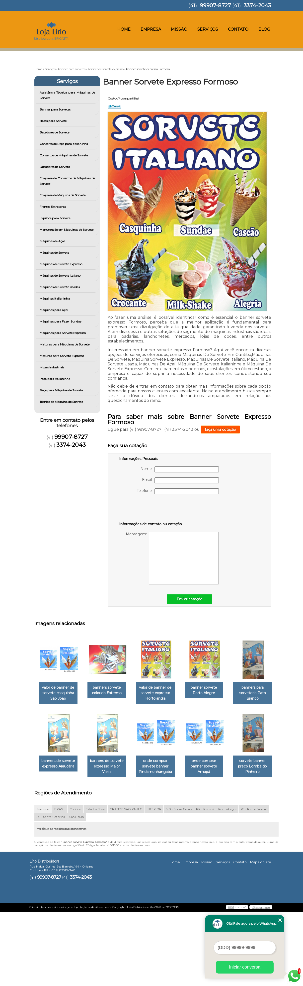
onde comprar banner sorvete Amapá (59, 840)
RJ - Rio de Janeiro (254, 883)
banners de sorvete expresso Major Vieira (160, 767)
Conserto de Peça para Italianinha (64, 144)
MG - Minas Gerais (179, 883)
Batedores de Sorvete (55, 132)
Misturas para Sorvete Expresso (62, 356)
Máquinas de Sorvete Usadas (60, 287)
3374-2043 (257, 5)
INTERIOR (154, 883)
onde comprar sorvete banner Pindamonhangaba (210, 767)
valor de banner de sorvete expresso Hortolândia (160, 693)
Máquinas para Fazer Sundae (61, 321)
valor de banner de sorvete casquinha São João (59, 693)
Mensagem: (172, 558)
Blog (264, 29)
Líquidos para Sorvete (55, 218)
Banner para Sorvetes (55, 109)
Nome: (180, 469)
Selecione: (43, 883)
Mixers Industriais (52, 367)
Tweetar (114, 106)
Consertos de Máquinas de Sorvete (64, 155)
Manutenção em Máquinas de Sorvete (67, 229)
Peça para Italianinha (55, 379)
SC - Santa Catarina (50, 891)
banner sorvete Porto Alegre (211, 691)
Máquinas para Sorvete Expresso (63, 333)
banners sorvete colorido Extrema (110, 691)
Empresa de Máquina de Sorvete (63, 195)
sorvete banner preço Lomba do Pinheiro (109, 840)
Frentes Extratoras (53, 207)
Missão (179, 29)
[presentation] (151, 509)
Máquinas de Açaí (52, 241)
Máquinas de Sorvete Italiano (60, 275)
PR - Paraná (205, 883)
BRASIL (59, 883)
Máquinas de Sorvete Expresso (61, 264)
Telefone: (178, 491)
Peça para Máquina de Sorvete (62, 390)
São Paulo (76, 891)
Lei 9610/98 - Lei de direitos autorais (127, 919)
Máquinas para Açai (54, 310)
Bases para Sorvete (53, 121)
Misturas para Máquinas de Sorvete (65, 344)
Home (124, 29)
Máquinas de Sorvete (55, 252)
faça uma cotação (220, 429)
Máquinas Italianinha (55, 298)
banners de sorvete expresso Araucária (110, 764)
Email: (180, 480)
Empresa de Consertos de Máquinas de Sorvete (67, 181)
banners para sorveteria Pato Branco (59, 767)
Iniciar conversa (244, 967)
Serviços (207, 29)
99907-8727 (215, 5)
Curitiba (75, 883)
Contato (238, 29)
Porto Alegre (227, 883)
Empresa (151, 29)
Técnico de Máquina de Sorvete (62, 402)
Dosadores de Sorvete (55, 167)
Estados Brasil (95, 883)
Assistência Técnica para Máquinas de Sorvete (67, 95)
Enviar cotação (189, 599)
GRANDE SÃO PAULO (126, 883)
